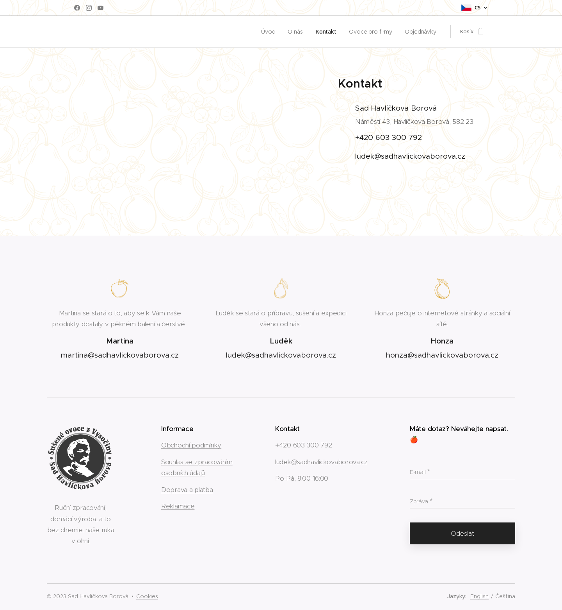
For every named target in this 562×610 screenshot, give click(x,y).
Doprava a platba (187, 489)
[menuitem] (274, 31)
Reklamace (177, 506)
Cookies (147, 596)
